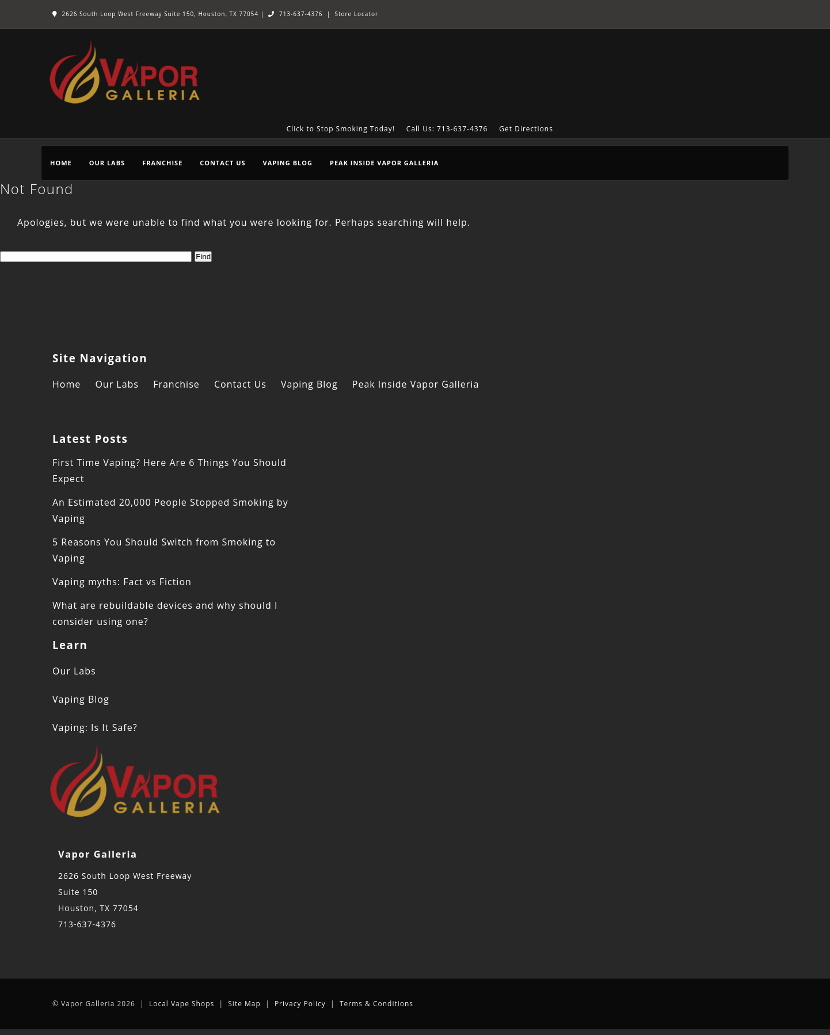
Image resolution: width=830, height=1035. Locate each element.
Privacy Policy (300, 1004)
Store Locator (356, 14)
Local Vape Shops (181, 1004)
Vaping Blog (288, 162)
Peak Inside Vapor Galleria (384, 162)
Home (61, 162)
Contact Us (222, 162)
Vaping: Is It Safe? (95, 727)
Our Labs (107, 162)
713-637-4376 (295, 14)
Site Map (244, 1004)
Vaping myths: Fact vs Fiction (122, 581)
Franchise (162, 162)
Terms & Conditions (376, 1004)
